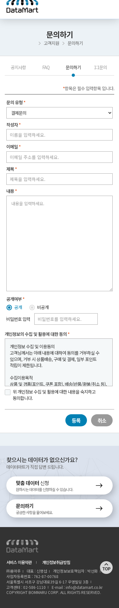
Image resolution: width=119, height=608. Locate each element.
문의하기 (73, 67)
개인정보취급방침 (56, 562)
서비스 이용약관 (19, 562)
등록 (76, 420)
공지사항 (18, 67)
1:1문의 (100, 67)
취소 (101, 420)
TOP (106, 569)
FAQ (46, 67)
